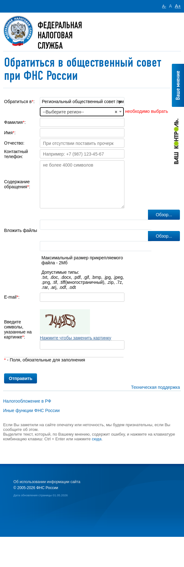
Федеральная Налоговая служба (60, 35)
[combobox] (82, 111)
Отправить (20, 378)
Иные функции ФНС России (31, 410)
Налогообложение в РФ (27, 401)
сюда (97, 439)
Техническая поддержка (155, 387)
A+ (178, 5)
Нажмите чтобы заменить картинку (75, 337)
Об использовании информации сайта (46, 482)
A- (164, 6)
